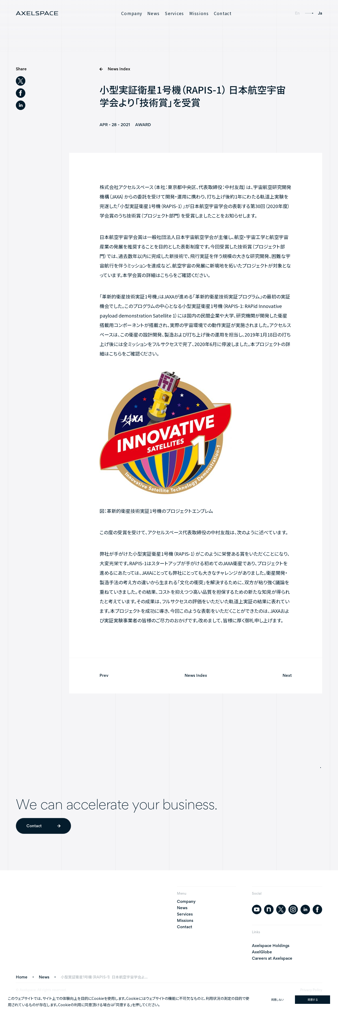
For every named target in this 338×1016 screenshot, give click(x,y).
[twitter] (20, 81)
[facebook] (20, 93)
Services (174, 13)
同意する (313, 999)
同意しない (277, 999)
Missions (199, 13)
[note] (269, 909)
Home (21, 977)
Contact (223, 13)
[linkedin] (20, 105)
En (297, 13)
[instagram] (293, 909)
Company (131, 13)
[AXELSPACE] (37, 13)
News (153, 13)
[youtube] (256, 909)
